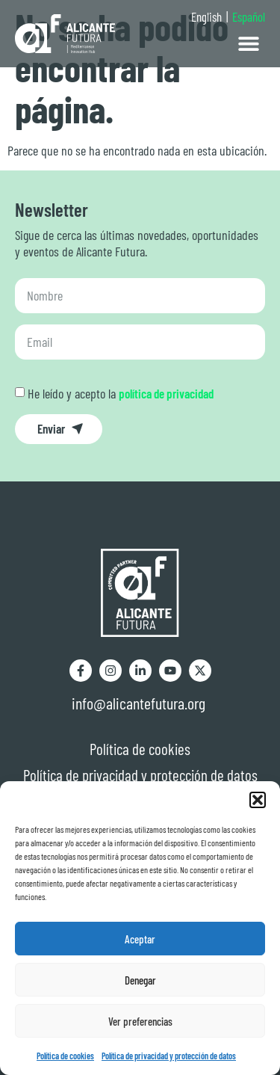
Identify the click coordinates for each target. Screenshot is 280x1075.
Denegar (140, 980)
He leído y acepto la (121, 393)
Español (248, 16)
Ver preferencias (140, 1021)
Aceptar (140, 939)
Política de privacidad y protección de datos (169, 1055)
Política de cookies (65, 1055)
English (206, 16)
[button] (257, 799)
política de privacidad (166, 393)
